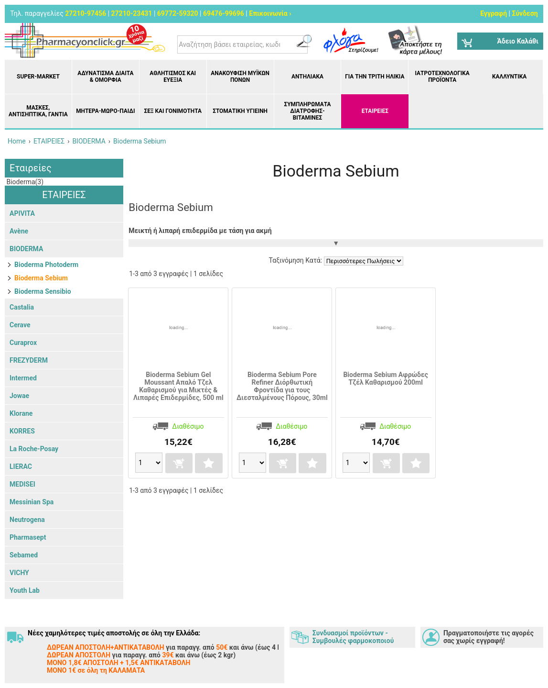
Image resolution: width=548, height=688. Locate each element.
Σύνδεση (525, 13)
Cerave (20, 325)
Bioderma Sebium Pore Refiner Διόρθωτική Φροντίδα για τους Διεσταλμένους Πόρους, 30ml (282, 386)
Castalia (22, 307)
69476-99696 (223, 13)
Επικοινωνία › (270, 13)
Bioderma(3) (24, 182)
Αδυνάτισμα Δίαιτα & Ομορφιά (105, 76)
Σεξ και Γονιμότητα (173, 111)
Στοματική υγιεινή (240, 111)
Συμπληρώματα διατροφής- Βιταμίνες (307, 111)
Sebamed (24, 555)
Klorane (21, 413)
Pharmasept (28, 537)
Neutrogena (27, 519)
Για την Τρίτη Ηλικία (374, 76)
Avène (19, 231)
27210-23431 (131, 13)
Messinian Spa (32, 502)
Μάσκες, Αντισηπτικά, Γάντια (38, 111)
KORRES (22, 431)
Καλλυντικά (509, 76)
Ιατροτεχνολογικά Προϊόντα (442, 76)
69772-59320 (177, 13)
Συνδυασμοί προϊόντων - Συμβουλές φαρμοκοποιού (353, 636)
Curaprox (23, 342)
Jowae (19, 395)
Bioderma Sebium (41, 278)
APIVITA (22, 213)
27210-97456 (85, 13)
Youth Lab (25, 590)
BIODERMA (26, 249)
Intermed (23, 378)
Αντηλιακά (307, 76)
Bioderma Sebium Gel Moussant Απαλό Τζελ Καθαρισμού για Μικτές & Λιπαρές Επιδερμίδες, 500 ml (178, 386)
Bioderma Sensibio (42, 291)
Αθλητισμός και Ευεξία (173, 76)
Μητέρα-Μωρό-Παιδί (105, 111)
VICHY (19, 573)
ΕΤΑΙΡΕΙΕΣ (375, 111)
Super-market (38, 76)
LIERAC (21, 466)
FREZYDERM (29, 360)
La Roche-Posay (34, 449)
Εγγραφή (493, 13)
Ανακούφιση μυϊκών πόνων (240, 76)
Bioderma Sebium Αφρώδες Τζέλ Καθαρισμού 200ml (385, 378)
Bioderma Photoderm (46, 264)
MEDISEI (22, 484)
